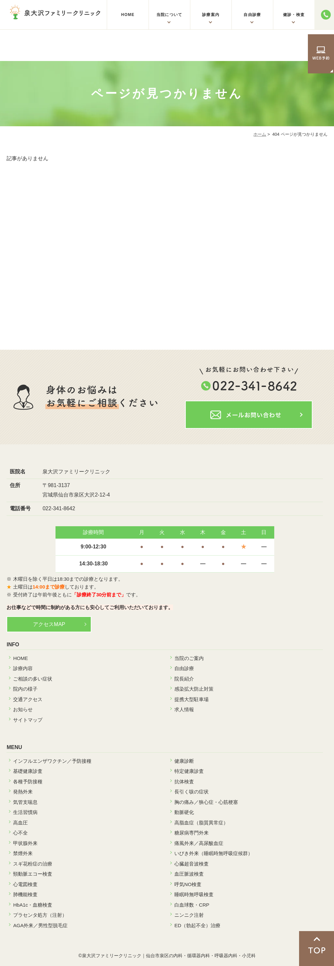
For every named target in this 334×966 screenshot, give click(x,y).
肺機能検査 (25, 894)
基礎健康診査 (27, 771)
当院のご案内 (189, 658)
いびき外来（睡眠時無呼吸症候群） (213, 853)
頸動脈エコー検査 (32, 874)
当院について (169, 14)
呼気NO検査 (187, 884)
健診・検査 (294, 14)
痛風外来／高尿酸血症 (198, 843)
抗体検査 (184, 781)
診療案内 (210, 14)
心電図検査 (25, 884)
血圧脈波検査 (189, 874)
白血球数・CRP (191, 905)
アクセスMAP (49, 624)
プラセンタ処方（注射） (40, 915)
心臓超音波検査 (191, 863)
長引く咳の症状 (191, 791)
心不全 (20, 833)
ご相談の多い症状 (32, 679)
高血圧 (20, 822)
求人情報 (184, 709)
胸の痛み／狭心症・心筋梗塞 (206, 802)
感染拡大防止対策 (194, 689)
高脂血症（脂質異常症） (201, 822)
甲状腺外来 (25, 843)
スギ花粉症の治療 (32, 863)
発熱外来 (23, 791)
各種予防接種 (27, 781)
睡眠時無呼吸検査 (194, 894)
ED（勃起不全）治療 (197, 925)
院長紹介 (184, 679)
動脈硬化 (184, 812)
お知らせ (23, 709)
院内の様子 (25, 689)
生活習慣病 (25, 812)
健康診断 (184, 761)
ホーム (259, 134)
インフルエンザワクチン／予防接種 (52, 761)
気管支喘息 (25, 802)
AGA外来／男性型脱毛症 (40, 925)
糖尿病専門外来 (191, 833)
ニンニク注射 (189, 915)
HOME (128, 14)
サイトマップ (27, 720)
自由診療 (252, 14)
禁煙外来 (23, 853)
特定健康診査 (189, 771)
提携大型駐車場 (191, 699)
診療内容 (23, 668)
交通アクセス (27, 699)
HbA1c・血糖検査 (32, 905)
